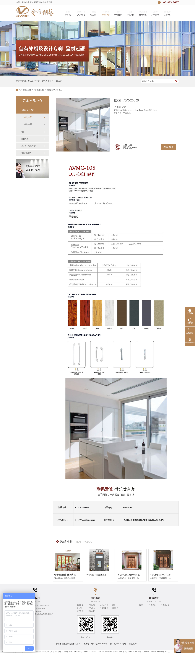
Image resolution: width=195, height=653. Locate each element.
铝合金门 (28, 117)
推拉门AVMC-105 (54, 90)
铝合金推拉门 (47, 81)
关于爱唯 (80, 611)
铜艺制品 (26, 153)
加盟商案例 (104, 608)
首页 (29, 90)
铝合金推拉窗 (34, 81)
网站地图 (91, 611)
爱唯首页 (80, 605)
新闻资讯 (115, 608)
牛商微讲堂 (165, 605)
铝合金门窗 (39, 90)
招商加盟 (91, 605)
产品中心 (91, 608)
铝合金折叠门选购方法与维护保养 (70, 574)
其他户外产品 (28, 146)
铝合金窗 (28, 124)
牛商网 (141, 605)
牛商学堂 (152, 605)
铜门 (23, 131)
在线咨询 (168, 147)
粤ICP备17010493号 (99, 644)
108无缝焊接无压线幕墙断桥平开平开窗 (105, 574)
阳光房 (59, 81)
